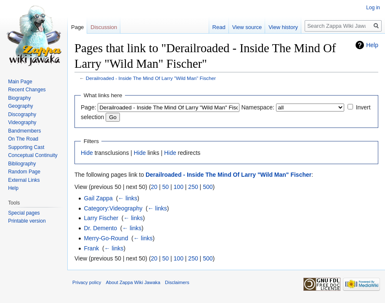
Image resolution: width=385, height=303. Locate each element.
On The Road (23, 139)
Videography (22, 122)
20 (154, 186)
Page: (88, 107)
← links (127, 198)
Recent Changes (26, 90)
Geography (20, 106)
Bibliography (22, 164)
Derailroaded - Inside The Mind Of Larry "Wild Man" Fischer (151, 78)
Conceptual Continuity (32, 155)
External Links (24, 180)
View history (283, 27)
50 (165, 186)
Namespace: (257, 107)
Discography (22, 114)
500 (207, 186)
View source (247, 27)
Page (77, 27)
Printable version (26, 221)
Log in (373, 8)
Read (219, 27)
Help (372, 45)
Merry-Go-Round (106, 238)
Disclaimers (177, 282)
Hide (87, 152)
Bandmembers (24, 131)
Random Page (24, 172)
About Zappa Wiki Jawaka (133, 282)
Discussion (103, 27)
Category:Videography (113, 208)
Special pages (24, 213)
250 (193, 186)
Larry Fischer (101, 218)
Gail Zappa (98, 198)
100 (178, 186)
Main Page (20, 82)
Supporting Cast (26, 147)
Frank (91, 248)
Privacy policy (86, 282)
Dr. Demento (100, 228)
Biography (19, 98)
